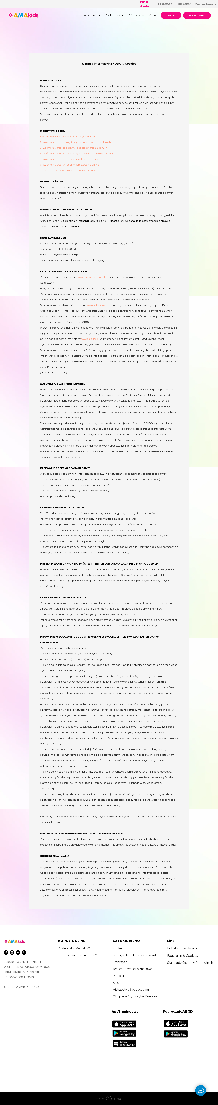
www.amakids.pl (90, 338)
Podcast (118, 976)
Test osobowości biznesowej (133, 969)
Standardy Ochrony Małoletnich (190, 963)
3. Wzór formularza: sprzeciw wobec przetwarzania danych (73, 147)
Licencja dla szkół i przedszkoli (134, 955)
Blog (116, 983)
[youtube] (18, 952)
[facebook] (6, 952)
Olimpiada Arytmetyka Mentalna (135, 996)
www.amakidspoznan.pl (91, 277)
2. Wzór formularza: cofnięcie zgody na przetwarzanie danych (75, 142)
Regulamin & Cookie (181, 956)
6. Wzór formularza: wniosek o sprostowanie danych (70, 164)
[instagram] (12, 952)
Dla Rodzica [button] (113, 15)
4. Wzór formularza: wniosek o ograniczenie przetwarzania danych (78, 153)
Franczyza (165, 4)
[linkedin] (24, 952)
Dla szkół (184, 4)
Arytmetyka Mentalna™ (74, 948)
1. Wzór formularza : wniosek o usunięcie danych (68, 136)
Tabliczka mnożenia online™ (77, 955)
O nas (152, 15)
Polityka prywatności (182, 948)
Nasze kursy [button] (90, 15)
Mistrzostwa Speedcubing (131, 990)
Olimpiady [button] (134, 15)
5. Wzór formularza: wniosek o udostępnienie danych (70, 159)
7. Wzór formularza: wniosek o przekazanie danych (69, 170)
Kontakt (118, 948)
